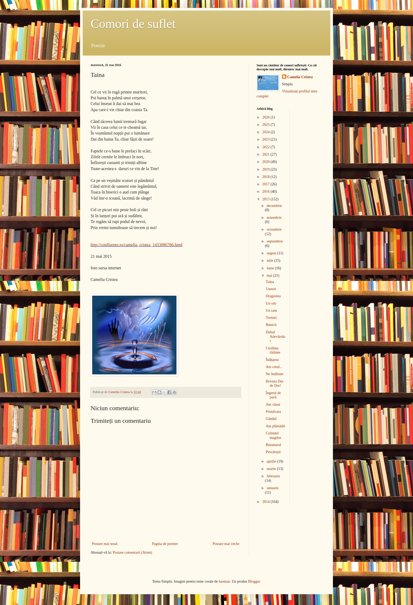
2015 (266, 199)
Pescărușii (273, 452)
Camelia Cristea (300, 77)
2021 (266, 154)
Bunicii (271, 325)
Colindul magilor (273, 435)
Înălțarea (272, 360)
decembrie (274, 206)
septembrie (275, 241)
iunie (271, 268)
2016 (266, 192)
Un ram (271, 311)
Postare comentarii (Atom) (132, 552)
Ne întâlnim (274, 374)
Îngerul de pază (273, 395)
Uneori (271, 289)
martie (272, 469)
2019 (266, 169)
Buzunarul (273, 445)
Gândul (271, 419)
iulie (270, 260)
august (272, 253)
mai (270, 275)
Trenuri (271, 318)
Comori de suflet (133, 24)
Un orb (271, 303)
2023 (266, 139)
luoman (224, 581)
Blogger (254, 581)
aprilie (272, 461)
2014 (266, 502)
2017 (266, 184)
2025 (266, 125)
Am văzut (273, 404)
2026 (266, 117)
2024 (266, 132)
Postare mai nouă (104, 544)
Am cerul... (274, 367)
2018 (266, 177)
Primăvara (273, 412)
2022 (266, 147)
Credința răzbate (273, 350)
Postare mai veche (226, 544)
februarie (273, 476)
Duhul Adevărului (275, 336)
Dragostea (273, 296)
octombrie (274, 229)
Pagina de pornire (165, 544)
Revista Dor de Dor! (274, 383)
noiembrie (274, 218)
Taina (270, 282)
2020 (266, 162)
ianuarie (272, 488)
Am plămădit (275, 426)
